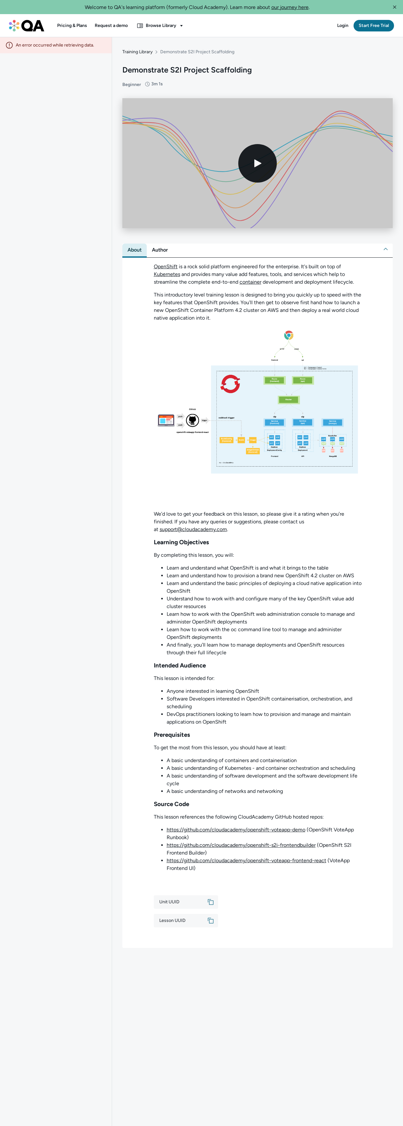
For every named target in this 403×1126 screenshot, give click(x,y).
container (250, 282)
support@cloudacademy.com (193, 529)
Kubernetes (167, 274)
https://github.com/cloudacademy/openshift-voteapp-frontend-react (246, 860)
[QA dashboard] (26, 25)
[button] (394, 7)
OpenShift (166, 266)
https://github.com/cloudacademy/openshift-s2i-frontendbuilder (241, 845)
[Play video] (257, 163)
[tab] (134, 250)
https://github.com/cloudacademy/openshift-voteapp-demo (236, 830)
